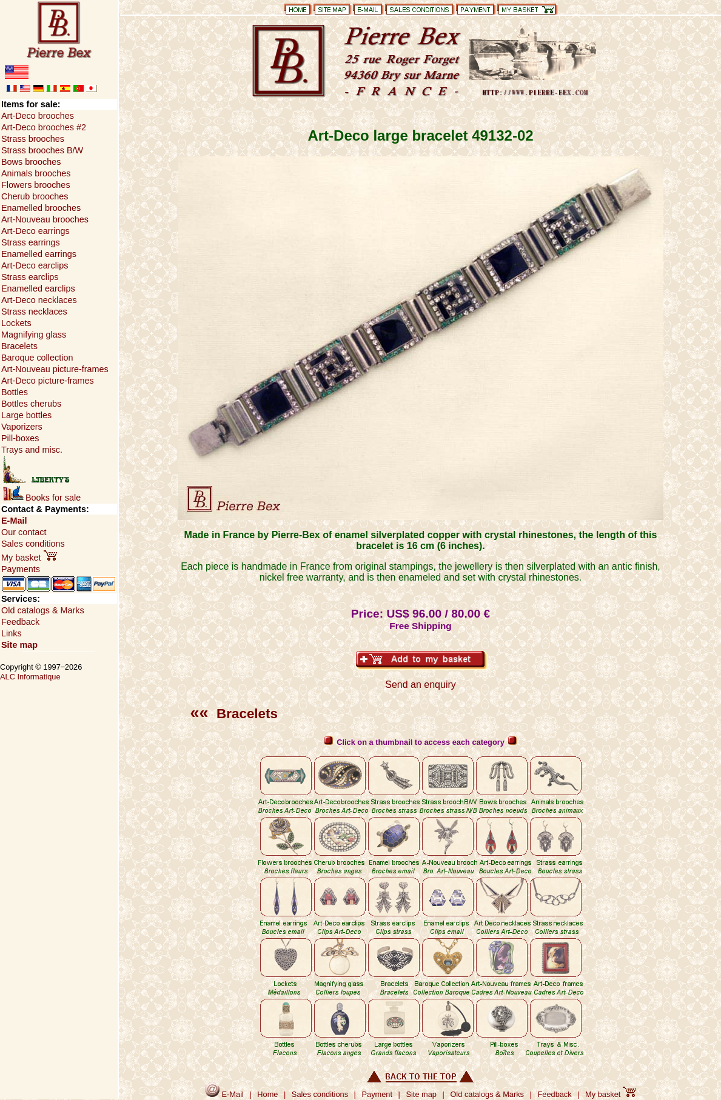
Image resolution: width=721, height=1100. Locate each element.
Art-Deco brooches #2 (43, 127)
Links (11, 633)
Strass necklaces (34, 311)
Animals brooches (35, 173)
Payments (20, 569)
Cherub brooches (34, 196)
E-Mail (14, 520)
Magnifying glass (33, 334)
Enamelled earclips (38, 288)
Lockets (16, 323)
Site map (19, 645)
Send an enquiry (420, 684)
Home (267, 1094)
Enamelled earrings (38, 254)
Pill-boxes (20, 438)
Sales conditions (33, 543)
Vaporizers (21, 427)
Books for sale (42, 497)
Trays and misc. (31, 450)
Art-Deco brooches (37, 116)
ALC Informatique (30, 676)
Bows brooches (31, 162)
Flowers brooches (35, 185)
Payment (377, 1094)
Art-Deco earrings (35, 231)
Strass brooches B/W (42, 150)
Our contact (23, 532)
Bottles (14, 392)
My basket (29, 557)
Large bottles (26, 415)
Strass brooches (32, 139)
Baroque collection (37, 357)
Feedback (20, 622)
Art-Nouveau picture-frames (55, 369)
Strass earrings (30, 242)
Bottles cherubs (31, 403)
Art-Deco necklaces (39, 300)
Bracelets (234, 713)
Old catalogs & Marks (42, 610)
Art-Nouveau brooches (45, 219)
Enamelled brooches (41, 208)
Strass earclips (29, 277)
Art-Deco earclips (34, 265)
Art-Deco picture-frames (47, 380)
